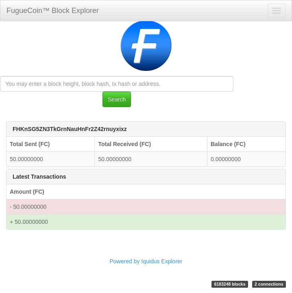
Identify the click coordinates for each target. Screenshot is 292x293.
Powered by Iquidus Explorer (146, 261)
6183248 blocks (229, 284)
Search (117, 99)
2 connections (269, 284)
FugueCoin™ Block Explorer (53, 11)
